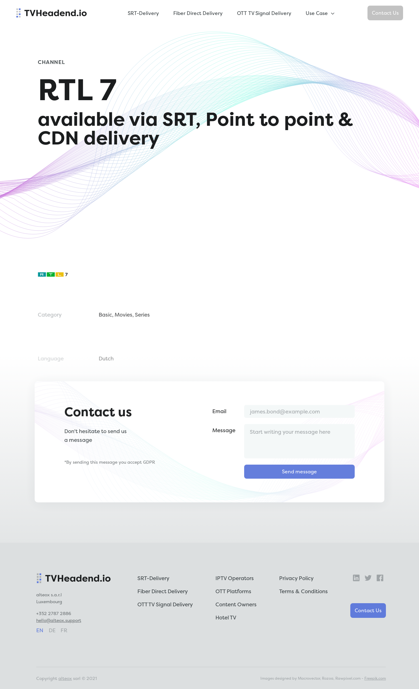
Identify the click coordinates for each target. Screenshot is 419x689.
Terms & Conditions (303, 591)
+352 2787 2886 (53, 613)
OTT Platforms (233, 591)
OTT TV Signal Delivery (264, 13)
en (39, 630)
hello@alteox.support (58, 620)
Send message (299, 496)
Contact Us (385, 12)
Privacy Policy (296, 578)
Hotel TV (225, 617)
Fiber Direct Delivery (198, 13)
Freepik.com (375, 678)
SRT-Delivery (143, 13)
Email (219, 436)
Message (223, 455)
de (52, 630)
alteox (65, 678)
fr (64, 630)
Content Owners (236, 604)
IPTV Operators (234, 578)
